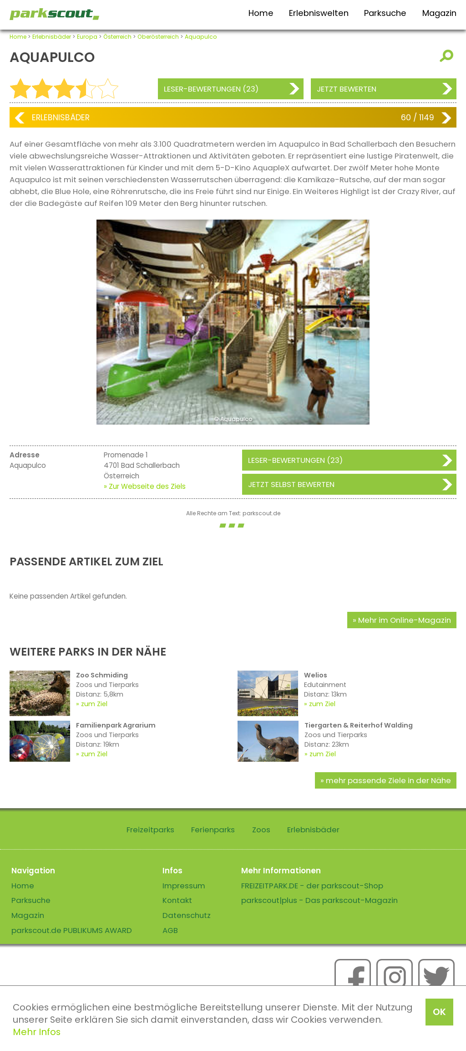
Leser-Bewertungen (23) (211, 88)
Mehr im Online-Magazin (404, 620)
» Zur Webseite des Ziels (145, 486)
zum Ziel (94, 703)
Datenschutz (186, 915)
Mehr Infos (37, 1031)
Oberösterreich (158, 37)
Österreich (117, 37)
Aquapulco (201, 37)
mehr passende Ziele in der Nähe (388, 780)
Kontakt (177, 900)
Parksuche (385, 13)
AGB (170, 930)
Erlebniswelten (319, 13)
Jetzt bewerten (346, 88)
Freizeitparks (150, 829)
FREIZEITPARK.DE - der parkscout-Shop (312, 885)
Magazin (439, 13)
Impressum (183, 885)
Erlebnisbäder (51, 37)
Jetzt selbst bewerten (291, 484)
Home (261, 13)
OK (439, 1011)
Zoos (261, 829)
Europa (87, 37)
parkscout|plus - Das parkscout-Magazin (319, 900)
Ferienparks (213, 829)
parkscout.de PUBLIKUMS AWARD (71, 930)
